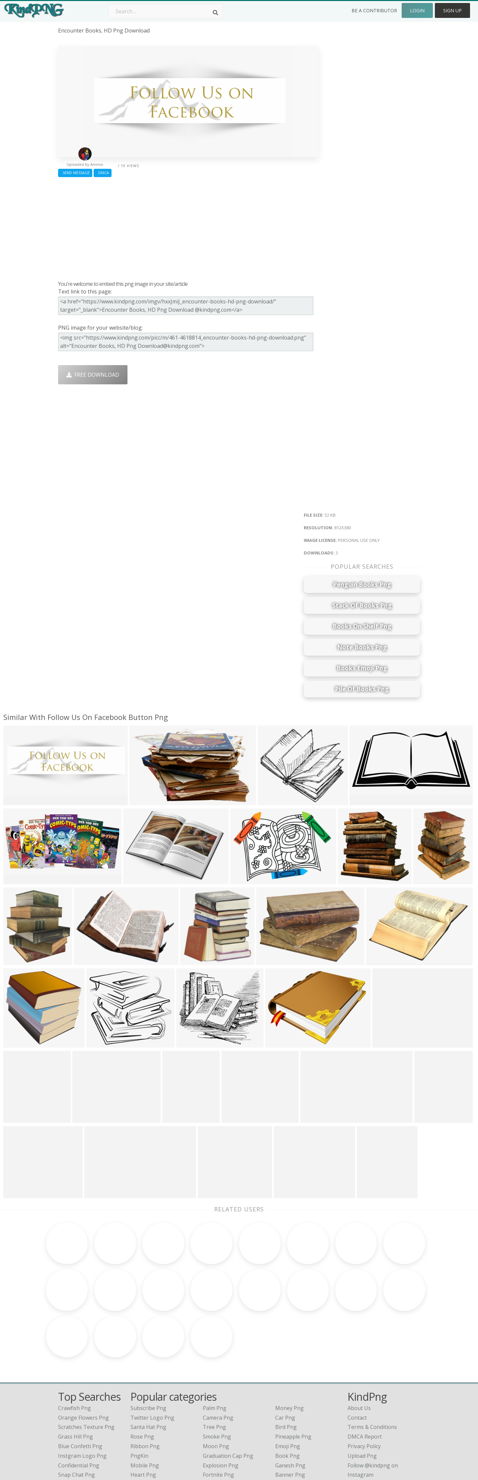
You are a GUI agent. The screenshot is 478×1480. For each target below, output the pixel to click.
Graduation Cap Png (228, 1391)
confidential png (78, 1401)
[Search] (215, 12)
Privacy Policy (364, 1382)
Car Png (285, 1353)
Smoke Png (217, 1372)
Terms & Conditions (372, 1363)
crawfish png (74, 1344)
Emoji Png (287, 1382)
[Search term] (165, 11)
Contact (357, 1353)
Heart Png (143, 1410)
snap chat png (76, 1410)
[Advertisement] (188, 227)
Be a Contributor (374, 10)
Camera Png (218, 1353)
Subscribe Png (148, 1344)
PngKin (139, 1391)
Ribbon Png (145, 1382)
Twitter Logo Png (152, 1353)
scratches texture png (86, 1363)
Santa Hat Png (148, 1363)
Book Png (287, 1391)
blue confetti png (80, 1382)
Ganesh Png (290, 1401)
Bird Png (286, 1363)
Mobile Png (144, 1401)
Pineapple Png (293, 1372)
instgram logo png (82, 1391)
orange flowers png (83, 1353)
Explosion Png (220, 1401)
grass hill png (75, 1372)
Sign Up (452, 10)
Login (417, 10)
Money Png (289, 1344)
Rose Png (142, 1372)
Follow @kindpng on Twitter (383, 1420)
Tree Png (214, 1363)
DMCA (102, 172)
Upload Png (362, 1391)
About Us (359, 1344)
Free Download (92, 374)
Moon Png (216, 1382)
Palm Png (214, 1344)
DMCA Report (365, 1372)
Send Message (75, 172)
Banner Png (290, 1410)
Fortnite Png (218, 1410)
